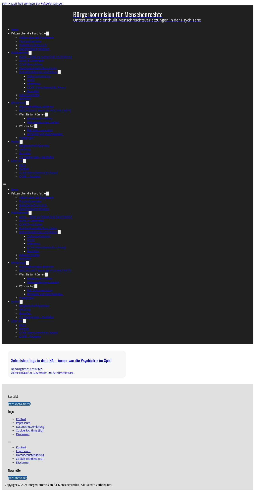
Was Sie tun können (32, 114)
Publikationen (19, 53)
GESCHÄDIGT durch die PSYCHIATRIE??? (45, 110)
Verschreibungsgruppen (34, 49)
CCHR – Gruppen (30, 176)
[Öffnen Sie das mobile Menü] (4, 184)
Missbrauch (18, 102)
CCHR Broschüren (30, 64)
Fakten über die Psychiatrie (28, 33)
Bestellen (33, 91)
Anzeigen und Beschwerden (45, 134)
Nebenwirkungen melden (43, 122)
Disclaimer (22, 434)
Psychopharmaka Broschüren (38, 68)
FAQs (22, 165)
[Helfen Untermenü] (21, 142)
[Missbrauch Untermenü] (27, 103)
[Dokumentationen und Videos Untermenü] (59, 72)
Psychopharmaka (30, 41)
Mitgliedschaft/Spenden (34, 146)
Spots (30, 80)
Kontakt (24, 169)
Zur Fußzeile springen (49, 3)
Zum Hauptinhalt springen (18, 3)
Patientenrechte (29, 95)
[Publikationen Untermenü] (30, 53)
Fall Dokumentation (40, 130)
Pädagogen (26, 138)
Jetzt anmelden (17, 478)
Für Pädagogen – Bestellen (36, 157)
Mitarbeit (25, 149)
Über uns (17, 161)
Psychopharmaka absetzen (36, 107)
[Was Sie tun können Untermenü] (46, 114)
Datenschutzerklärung (30, 427)
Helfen (15, 142)
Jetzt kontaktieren (19, 404)
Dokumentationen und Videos (38, 72)
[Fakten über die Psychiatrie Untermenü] (47, 33)
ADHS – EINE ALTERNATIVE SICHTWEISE (45, 57)
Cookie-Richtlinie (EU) (29, 430)
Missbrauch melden (39, 118)
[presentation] (188, 364)
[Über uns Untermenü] (24, 161)
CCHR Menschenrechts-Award (46, 87)
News (15, 29)
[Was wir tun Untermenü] (35, 126)
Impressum (23, 423)
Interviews (33, 84)
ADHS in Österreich (31, 60)
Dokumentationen (39, 76)
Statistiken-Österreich (33, 45)
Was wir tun (26, 126)
